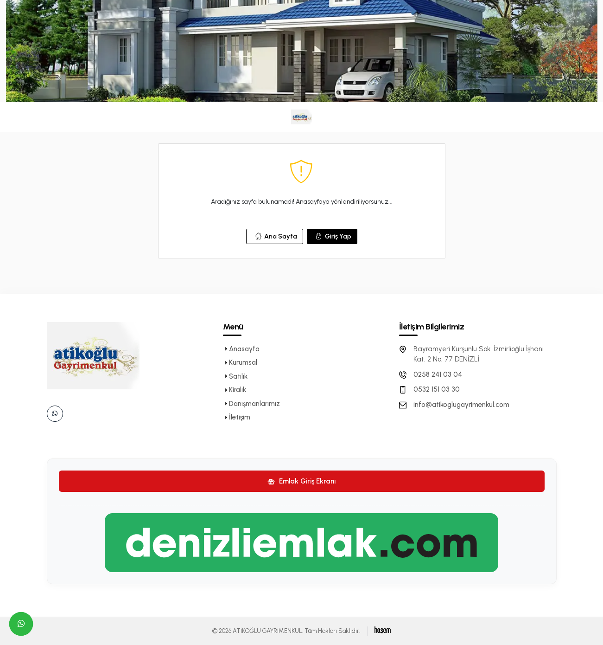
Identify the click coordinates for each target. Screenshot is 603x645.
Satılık (235, 376)
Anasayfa (241, 349)
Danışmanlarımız (251, 404)
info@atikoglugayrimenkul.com (461, 404)
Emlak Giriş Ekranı (301, 481)
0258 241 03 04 (437, 374)
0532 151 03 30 (436, 389)
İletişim (236, 417)
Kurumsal (240, 362)
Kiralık (234, 390)
